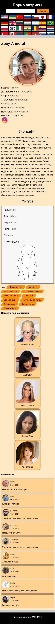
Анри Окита (27, 467)
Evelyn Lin (27, 375)
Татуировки (9, 304)
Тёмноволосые (11, 295)
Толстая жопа (10, 291)
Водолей (23, 99)
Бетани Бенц (27, 436)
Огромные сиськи (32, 291)
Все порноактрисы (22, 617)
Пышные (29, 295)
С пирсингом (27, 304)
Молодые (33, 287)
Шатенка (20, 107)
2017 (22, 95)
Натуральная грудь (32, 300)
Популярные (10, 308)
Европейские (10, 300)
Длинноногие (15, 287)
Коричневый (21, 111)
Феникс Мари (27, 344)
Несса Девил (27, 406)
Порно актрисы (27, 5)
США (13, 103)
